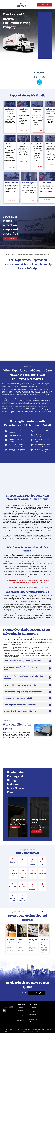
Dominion (32, 873)
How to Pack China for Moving (33, 941)
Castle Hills (23, 887)
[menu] (3, 3)
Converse (23, 862)
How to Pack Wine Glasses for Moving (44, 942)
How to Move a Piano (20, 941)
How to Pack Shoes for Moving (10, 941)
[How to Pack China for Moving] (33, 930)
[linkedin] (30, 1022)
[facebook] (35, 1022)
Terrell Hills (13, 887)
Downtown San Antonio (23, 875)
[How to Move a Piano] (22, 930)
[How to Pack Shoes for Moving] (11, 930)
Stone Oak (42, 873)
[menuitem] (20, 1007)
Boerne (12, 862)
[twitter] (30, 1024)
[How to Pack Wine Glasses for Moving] (44, 930)
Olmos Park (42, 887)
